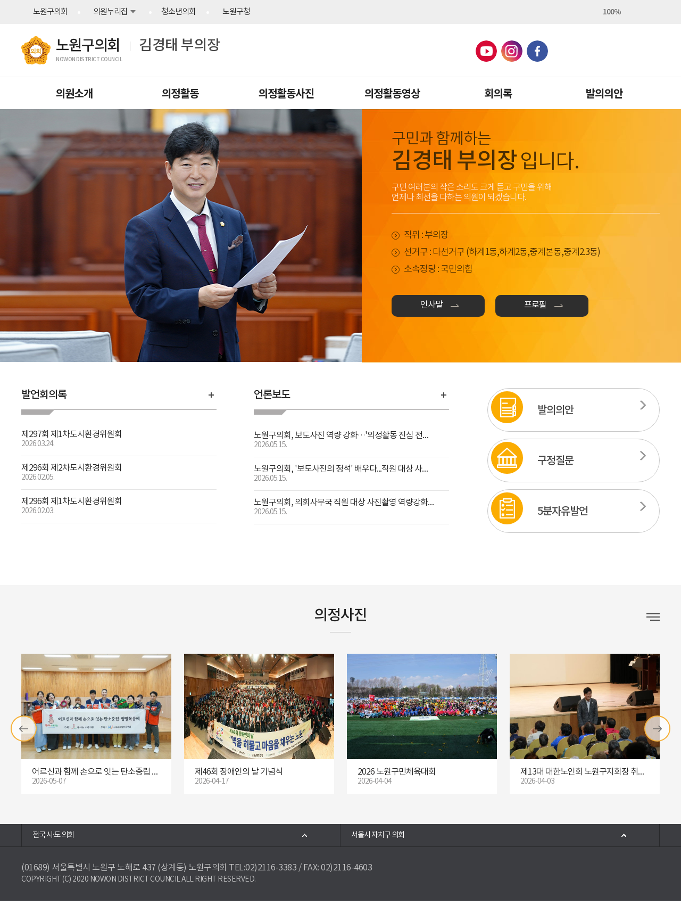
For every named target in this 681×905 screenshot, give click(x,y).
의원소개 (74, 93)
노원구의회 (50, 12)
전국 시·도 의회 (62, 837)
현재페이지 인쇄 (650, 12)
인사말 (445, 309)
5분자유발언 (562, 511)
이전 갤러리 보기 (24, 728)
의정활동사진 (286, 93)
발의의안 (604, 93)
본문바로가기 (0, 0)
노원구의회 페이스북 (537, 51)
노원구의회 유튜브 (486, 51)
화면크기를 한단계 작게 (631, 12)
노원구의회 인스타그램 (511, 51)
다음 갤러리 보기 (657, 728)
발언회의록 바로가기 (211, 395)
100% (612, 12)
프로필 (586, 309)
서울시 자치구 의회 (387, 837)
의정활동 (180, 93)
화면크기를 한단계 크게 (592, 12)
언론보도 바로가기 (443, 395)
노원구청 (236, 12)
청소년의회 (178, 12)
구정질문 (555, 461)
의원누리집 (110, 12)
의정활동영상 (392, 93)
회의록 (498, 93)
